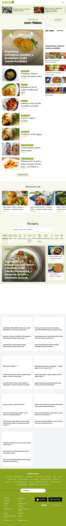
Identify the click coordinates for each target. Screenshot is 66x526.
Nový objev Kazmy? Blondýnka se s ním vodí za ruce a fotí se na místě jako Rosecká (49, 422)
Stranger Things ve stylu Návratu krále (14, 404)
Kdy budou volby (11, 479)
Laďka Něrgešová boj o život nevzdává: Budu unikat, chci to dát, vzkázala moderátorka (49, 337)
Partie (54, 476)
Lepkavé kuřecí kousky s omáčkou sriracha (31, 104)
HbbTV (5, 506)
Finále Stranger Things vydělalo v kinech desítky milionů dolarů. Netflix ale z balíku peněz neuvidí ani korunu (16, 423)
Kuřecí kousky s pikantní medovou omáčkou (52, 61)
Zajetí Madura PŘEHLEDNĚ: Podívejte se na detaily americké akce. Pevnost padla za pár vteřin (17, 328)
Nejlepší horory (30, 476)
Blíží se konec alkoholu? (10, 366)
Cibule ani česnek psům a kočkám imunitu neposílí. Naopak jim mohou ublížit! (17, 460)
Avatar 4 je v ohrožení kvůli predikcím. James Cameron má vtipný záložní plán (15, 413)
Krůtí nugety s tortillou (28, 119)
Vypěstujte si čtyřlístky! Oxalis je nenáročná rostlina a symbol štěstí (17, 443)
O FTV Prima (7, 498)
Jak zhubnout (8, 476)
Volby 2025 (56, 479)
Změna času (47, 476)
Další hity (60, 30)
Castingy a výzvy (22, 503)
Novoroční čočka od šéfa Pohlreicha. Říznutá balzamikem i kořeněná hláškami (47, 345)
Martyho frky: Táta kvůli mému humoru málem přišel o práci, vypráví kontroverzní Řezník (49, 405)
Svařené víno (8, 482)
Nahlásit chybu (7, 520)
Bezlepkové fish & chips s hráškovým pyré (29, 90)
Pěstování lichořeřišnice (42, 482)
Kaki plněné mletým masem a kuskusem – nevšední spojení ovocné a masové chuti (13, 208)
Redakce (20, 516)
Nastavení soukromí (23, 520)
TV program (39, 476)
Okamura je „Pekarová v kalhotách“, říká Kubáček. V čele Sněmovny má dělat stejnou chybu (17, 337)
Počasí (59, 476)
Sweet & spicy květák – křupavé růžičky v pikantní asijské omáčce (41, 208)
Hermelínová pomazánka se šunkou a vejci (53, 73)
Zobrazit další (23, 174)
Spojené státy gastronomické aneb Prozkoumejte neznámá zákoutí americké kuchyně (48, 383)
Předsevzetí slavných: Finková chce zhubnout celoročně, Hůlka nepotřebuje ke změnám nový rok (48, 329)
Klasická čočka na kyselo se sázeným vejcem (21, 10)
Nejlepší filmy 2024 (19, 476)
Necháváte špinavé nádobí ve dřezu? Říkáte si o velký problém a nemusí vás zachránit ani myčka (17, 383)
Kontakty (20, 506)
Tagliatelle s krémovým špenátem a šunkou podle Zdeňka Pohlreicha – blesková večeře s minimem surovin (19, 269)
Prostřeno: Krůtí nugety (31, 134)
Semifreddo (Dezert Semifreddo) (30, 149)
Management (21, 498)
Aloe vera (31, 482)
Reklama (6, 503)
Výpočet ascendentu (55, 482)
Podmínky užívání (8, 509)
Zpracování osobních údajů (23, 509)
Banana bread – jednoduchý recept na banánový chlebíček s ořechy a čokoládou (53, 10)
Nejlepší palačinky (34, 484)
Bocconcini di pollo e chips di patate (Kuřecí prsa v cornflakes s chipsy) (31, 164)
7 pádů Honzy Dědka (45, 479)
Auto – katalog (34, 479)
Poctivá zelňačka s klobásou (53, 85)
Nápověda (20, 513)
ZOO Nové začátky (23, 479)
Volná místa (7, 501)
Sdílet (58, 20)
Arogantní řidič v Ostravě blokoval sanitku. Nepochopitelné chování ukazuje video (14, 345)
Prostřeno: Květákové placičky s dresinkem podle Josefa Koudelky (19, 56)
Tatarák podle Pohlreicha (20, 482)
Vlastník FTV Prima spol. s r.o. (10, 516)
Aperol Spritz (49, 95)
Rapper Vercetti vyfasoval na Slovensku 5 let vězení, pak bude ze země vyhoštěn (49, 413)
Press (19, 501)
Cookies (6, 513)
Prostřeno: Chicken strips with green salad (31, 75)
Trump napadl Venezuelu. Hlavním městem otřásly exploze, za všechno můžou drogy (17, 375)
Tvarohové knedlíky (22, 484)
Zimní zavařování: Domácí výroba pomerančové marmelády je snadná (16, 452)
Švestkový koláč (45, 484)
